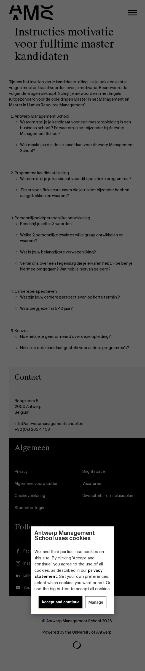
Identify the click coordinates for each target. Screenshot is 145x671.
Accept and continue (60, 602)
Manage (95, 602)
